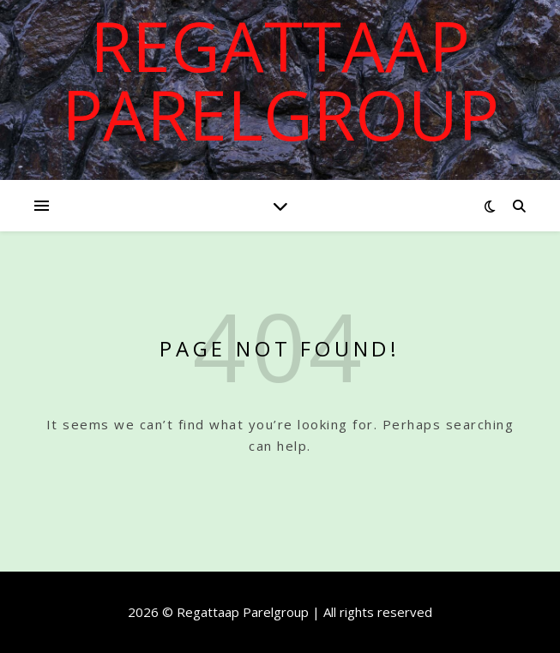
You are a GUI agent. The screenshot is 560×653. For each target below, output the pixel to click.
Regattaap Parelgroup (280, 79)
